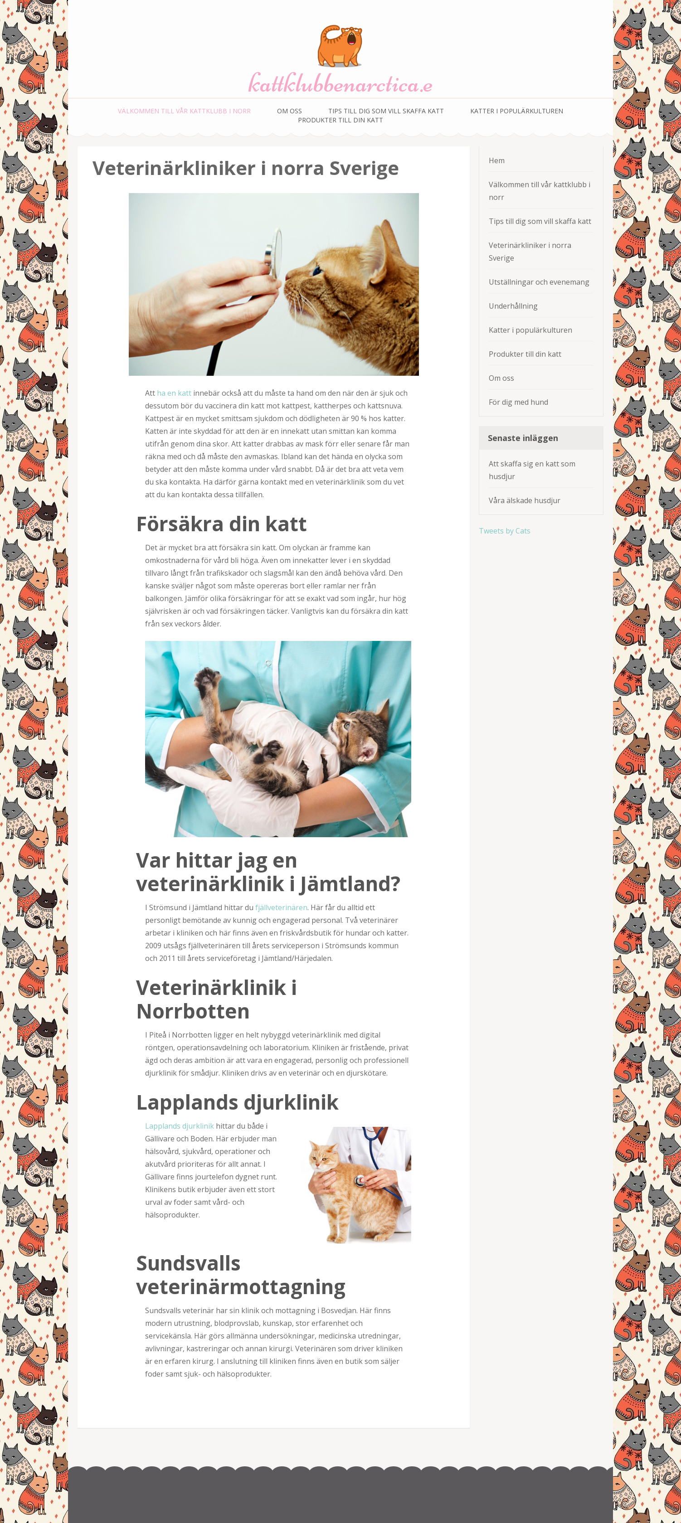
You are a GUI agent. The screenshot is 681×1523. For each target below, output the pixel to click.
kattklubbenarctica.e (340, 82)
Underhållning (513, 306)
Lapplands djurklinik (179, 1126)
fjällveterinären (281, 907)
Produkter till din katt (340, 120)
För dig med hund (518, 402)
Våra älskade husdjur (524, 500)
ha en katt (174, 393)
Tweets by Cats (504, 531)
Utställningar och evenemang (539, 282)
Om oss (289, 111)
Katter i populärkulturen (516, 111)
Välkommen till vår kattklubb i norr (184, 111)
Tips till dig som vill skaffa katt (386, 111)
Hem (497, 160)
